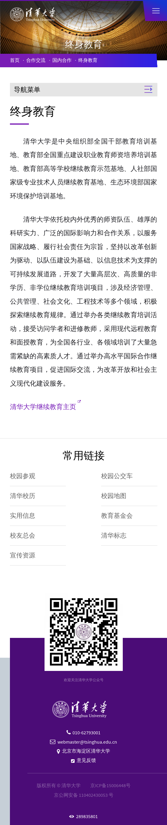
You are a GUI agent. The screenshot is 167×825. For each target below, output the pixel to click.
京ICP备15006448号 (110, 785)
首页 (15, 60)
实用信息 (22, 516)
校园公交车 (117, 476)
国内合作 (62, 60)
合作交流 (35, 60)
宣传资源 (22, 555)
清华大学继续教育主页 (43, 406)
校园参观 (22, 476)
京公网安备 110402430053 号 (83, 795)
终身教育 (87, 60)
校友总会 (22, 535)
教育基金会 (117, 516)
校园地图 (113, 496)
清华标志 (113, 535)
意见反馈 (86, 760)
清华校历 (22, 496)
